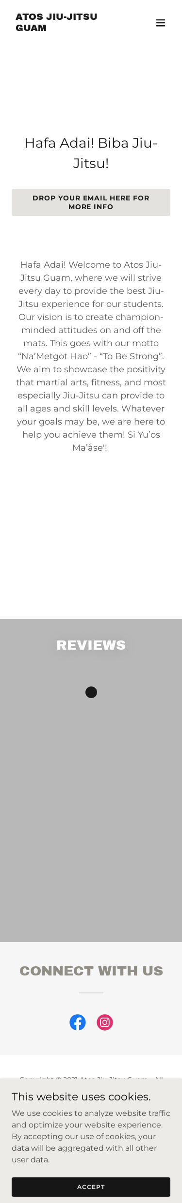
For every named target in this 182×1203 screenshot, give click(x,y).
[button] (160, 22)
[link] (67, 28)
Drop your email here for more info (91, 202)
